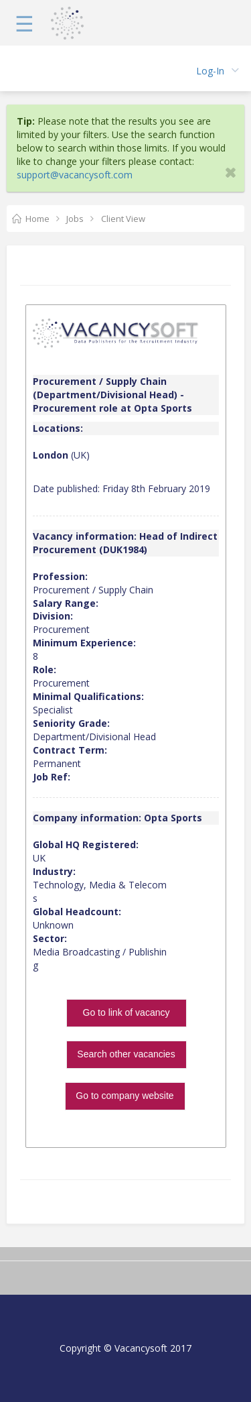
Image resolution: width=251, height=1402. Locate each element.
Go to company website (124, 1095)
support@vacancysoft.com (75, 174)
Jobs (75, 219)
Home (37, 219)
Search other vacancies (126, 1054)
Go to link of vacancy (126, 1012)
